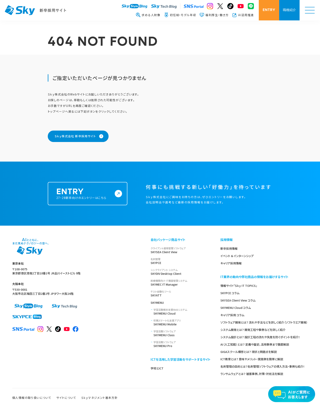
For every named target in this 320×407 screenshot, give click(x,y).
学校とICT (157, 368)
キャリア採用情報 (231, 263)
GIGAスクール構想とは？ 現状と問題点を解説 (248, 352)
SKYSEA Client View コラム (238, 300)
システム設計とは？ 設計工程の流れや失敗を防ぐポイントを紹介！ (260, 337)
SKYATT (181, 293)
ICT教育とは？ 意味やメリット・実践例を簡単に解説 (251, 359)
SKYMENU (157, 303)
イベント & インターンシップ (237, 256)
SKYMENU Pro (182, 344)
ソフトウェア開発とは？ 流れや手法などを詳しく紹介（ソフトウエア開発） (264, 322)
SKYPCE (181, 261)
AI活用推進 (243, 15)
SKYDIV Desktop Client (181, 272)
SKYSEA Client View (181, 250)
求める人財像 (148, 15)
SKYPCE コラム (229, 293)
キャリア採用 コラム (232, 315)
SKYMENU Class (182, 333)
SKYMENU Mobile (182, 322)
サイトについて (66, 398)
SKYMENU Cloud (182, 311)
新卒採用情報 (229, 248)
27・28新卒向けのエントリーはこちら (83, 198)
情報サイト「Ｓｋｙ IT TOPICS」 (238, 286)
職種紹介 (289, 10)
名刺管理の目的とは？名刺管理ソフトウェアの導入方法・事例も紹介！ (262, 366)
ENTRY (269, 10)
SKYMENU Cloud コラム (235, 308)
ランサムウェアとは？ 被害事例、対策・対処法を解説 (251, 374)
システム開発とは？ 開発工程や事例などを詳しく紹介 (253, 330)
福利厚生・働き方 (214, 15)
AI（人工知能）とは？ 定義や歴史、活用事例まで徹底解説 (254, 344)
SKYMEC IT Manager (181, 282)
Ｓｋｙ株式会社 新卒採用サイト (75, 136)
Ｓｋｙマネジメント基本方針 (99, 398)
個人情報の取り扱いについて (31, 398)
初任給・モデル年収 (180, 15)
